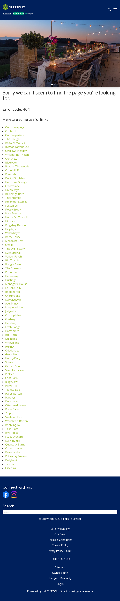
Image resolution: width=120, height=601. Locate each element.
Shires (9, 362)
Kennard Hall (13, 252)
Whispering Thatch (17, 154)
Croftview (11, 158)
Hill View (10, 221)
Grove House (13, 354)
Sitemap (60, 567)
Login (60, 584)
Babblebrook (13, 292)
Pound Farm (12, 272)
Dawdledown (13, 299)
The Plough (12, 139)
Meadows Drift (14, 241)
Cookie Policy (60, 545)
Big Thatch (12, 260)
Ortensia (10, 468)
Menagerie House (16, 284)
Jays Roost (11, 433)
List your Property (60, 578)
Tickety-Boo (12, 389)
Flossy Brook (13, 209)
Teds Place (11, 429)
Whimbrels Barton (16, 421)
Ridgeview (11, 382)
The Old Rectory (15, 248)
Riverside (10, 174)
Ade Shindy (12, 303)
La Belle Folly (13, 288)
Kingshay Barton (15, 225)
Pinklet (9, 374)
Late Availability (60, 529)
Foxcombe (11, 205)
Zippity (9, 413)
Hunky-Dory (12, 358)
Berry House (13, 237)
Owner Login (60, 573)
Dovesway (11, 401)
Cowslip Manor (14, 315)
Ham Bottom (13, 213)
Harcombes (12, 331)
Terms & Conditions (60, 540)
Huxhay (10, 346)
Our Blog (60, 534)
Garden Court (13, 366)
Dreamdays (12, 190)
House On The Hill (16, 217)
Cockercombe (13, 448)
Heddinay (11, 323)
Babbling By (12, 425)
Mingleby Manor (15, 307)
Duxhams (11, 339)
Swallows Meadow (16, 151)
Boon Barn (12, 409)
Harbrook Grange (16, 182)
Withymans (12, 342)
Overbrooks (12, 295)
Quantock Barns (15, 444)
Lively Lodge (12, 327)
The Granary (13, 268)
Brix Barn (11, 335)
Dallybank (11, 460)
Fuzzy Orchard (14, 436)
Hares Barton (13, 393)
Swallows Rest (13, 417)
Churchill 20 (12, 170)
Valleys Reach (13, 256)
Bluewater (11, 162)
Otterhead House (15, 405)
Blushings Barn (14, 194)
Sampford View (14, 370)
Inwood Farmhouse (17, 147)
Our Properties (14, 135)
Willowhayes (12, 233)
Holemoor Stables (16, 201)
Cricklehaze (12, 350)
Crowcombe (12, 186)
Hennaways (12, 276)
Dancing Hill (12, 440)
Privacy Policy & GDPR (60, 551)
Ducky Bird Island (15, 178)
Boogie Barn (13, 264)
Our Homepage (14, 127)
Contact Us (12, 131)
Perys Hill (11, 386)
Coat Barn (11, 378)
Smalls (9, 245)
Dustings (10, 280)
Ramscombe (12, 452)
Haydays (10, 397)
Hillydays (10, 229)
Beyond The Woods (17, 166)
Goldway (10, 319)
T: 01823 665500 (60, 559)
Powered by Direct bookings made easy (60, 591)
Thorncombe (13, 198)
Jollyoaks (10, 311)
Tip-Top (10, 464)
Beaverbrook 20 (15, 143)
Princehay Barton (16, 456)
